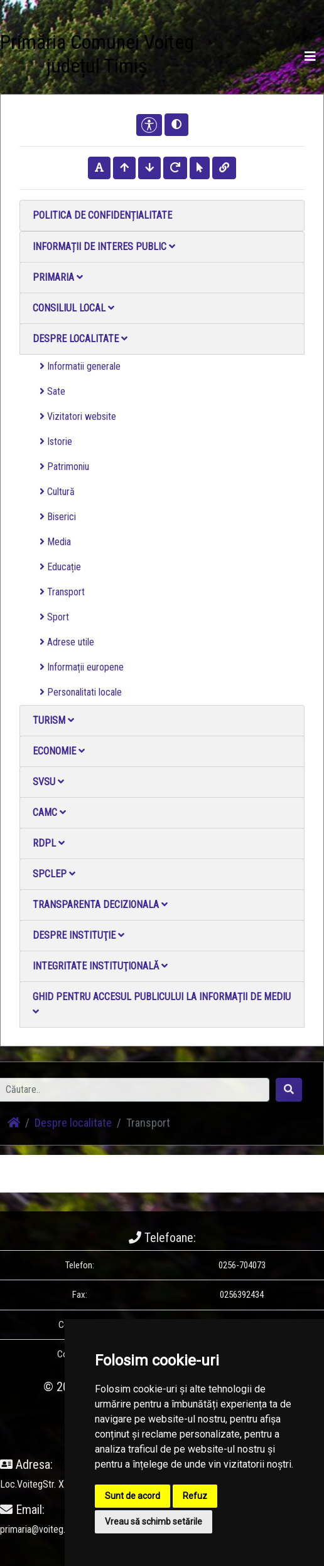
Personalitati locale (81, 692)
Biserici (58, 517)
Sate (52, 391)
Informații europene (82, 667)
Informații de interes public (104, 247)
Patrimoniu (64, 466)
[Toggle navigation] (310, 56)
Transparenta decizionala (100, 905)
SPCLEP (54, 874)
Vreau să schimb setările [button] (153, 1521)
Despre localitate (80, 339)
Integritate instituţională (100, 966)
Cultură (57, 492)
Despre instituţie (78, 935)
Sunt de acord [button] (132, 1496)
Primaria (58, 277)
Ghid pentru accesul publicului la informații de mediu (162, 1003)
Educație (60, 567)
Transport (62, 592)
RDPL (49, 843)
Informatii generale (80, 366)
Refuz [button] (195, 1496)
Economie (59, 751)
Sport (54, 617)
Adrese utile (67, 642)
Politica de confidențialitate (102, 215)
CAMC (49, 812)
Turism (53, 720)
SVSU (48, 782)
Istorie (56, 441)
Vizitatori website (78, 416)
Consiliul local (73, 308)
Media (55, 542)
